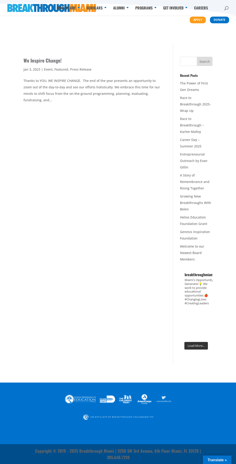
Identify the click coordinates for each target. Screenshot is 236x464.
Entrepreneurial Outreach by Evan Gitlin (193, 160)
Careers (201, 8)
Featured (61, 69)
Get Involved (173, 8)
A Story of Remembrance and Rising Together (194, 181)
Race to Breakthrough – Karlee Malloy (192, 125)
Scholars (94, 8)
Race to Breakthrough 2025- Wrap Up (195, 104)
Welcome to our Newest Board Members (192, 252)
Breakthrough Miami (96, 451)
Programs (144, 8)
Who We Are (66, 8)
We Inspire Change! (43, 60)
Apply (197, 20)
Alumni (119, 8)
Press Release (80, 69)
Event (48, 69)
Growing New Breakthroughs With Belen (195, 202)
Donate (219, 20)
